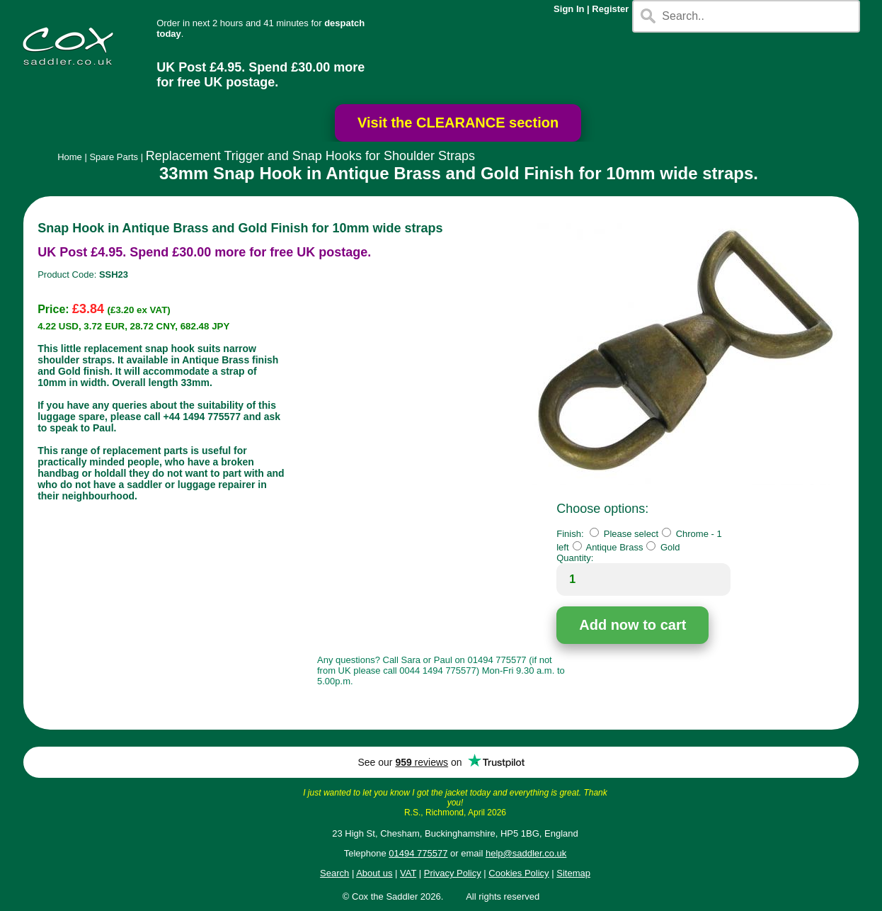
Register (610, 9)
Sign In (569, 9)
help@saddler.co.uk (526, 853)
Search (334, 873)
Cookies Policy (518, 873)
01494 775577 (418, 853)
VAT (408, 873)
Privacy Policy (452, 873)
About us (374, 873)
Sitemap (573, 873)
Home (69, 157)
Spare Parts (113, 157)
